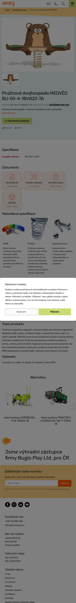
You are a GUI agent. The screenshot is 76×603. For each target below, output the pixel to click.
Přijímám (54, 312)
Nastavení (21, 312)
